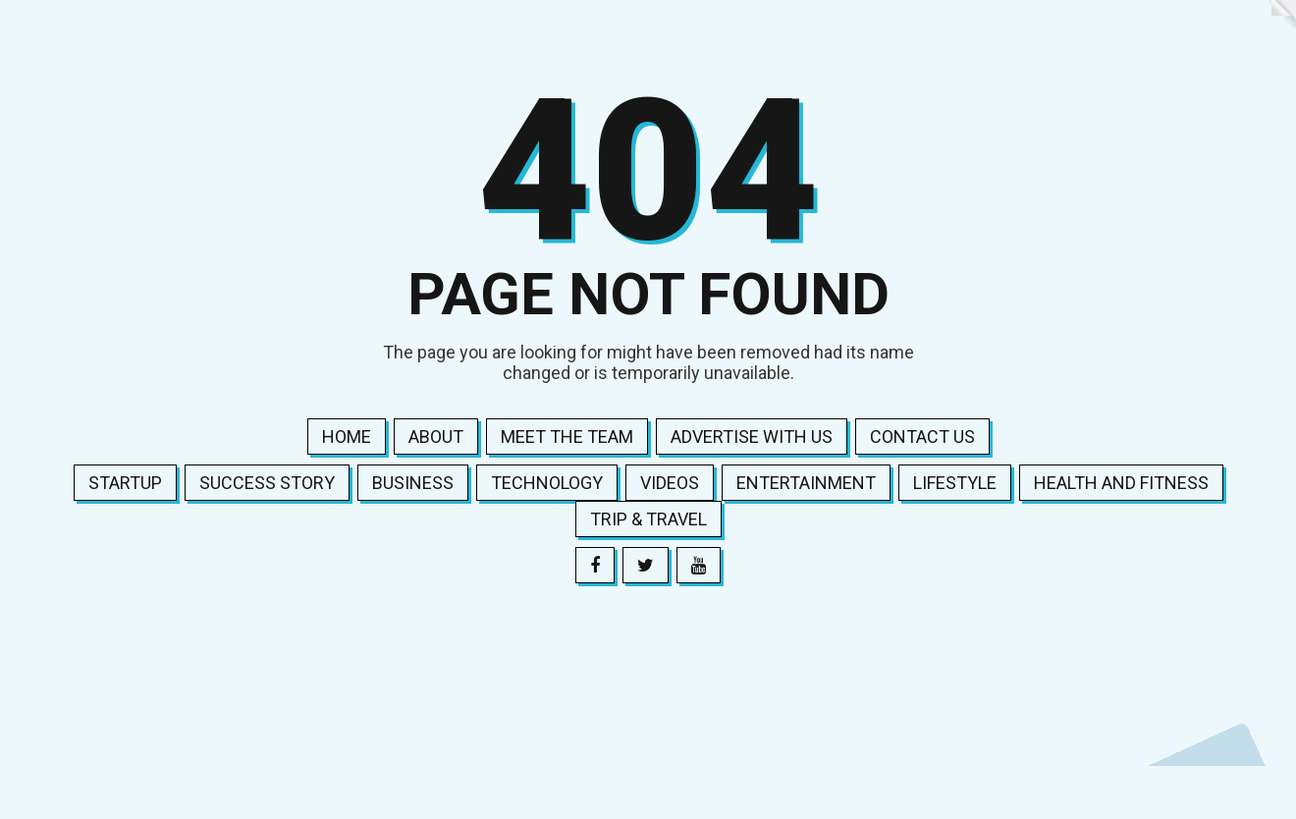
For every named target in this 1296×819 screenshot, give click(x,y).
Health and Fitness (1121, 482)
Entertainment (806, 482)
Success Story (267, 482)
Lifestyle (955, 482)
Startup (125, 482)
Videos (669, 482)
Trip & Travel (648, 519)
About (435, 436)
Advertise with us (752, 436)
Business (413, 482)
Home (346, 436)
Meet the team (567, 436)
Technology (547, 482)
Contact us (922, 436)
